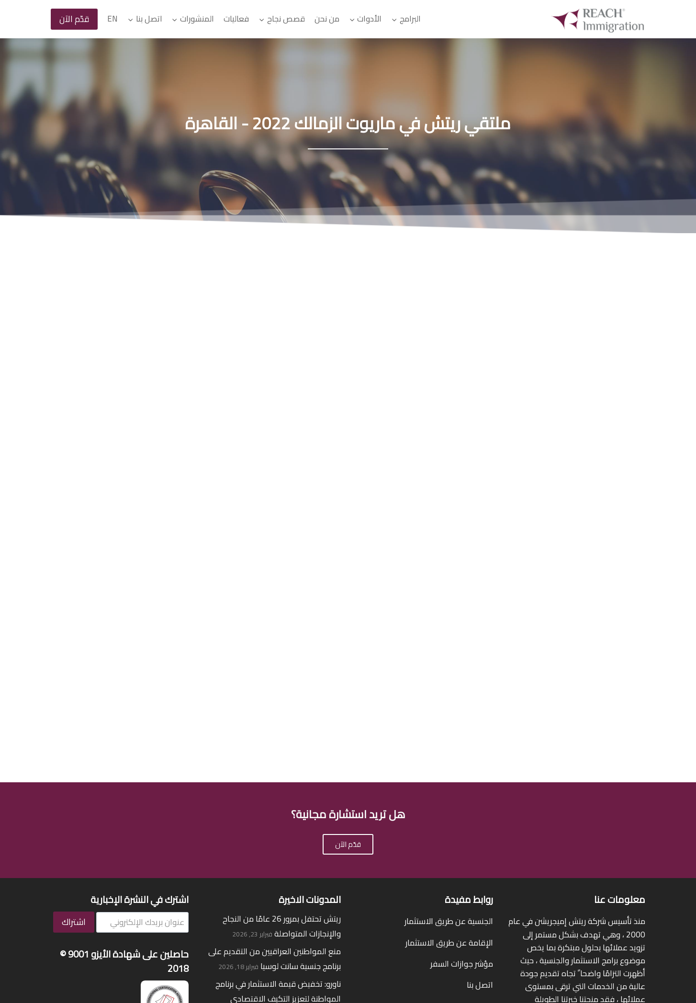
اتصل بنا (480, 806)
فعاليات (236, 18)
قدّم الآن (74, 19)
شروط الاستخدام (421, 973)
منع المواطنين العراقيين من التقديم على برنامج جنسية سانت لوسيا (274, 781)
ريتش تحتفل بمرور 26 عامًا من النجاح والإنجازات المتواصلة (282, 748)
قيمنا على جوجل (466, 870)
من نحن (326, 18)
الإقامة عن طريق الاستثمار (449, 764)
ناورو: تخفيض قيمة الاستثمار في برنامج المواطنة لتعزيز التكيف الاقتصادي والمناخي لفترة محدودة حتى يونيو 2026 (275, 820)
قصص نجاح (474, 848)
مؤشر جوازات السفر (461, 785)
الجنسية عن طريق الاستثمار (448, 743)
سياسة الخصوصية (484, 973)
